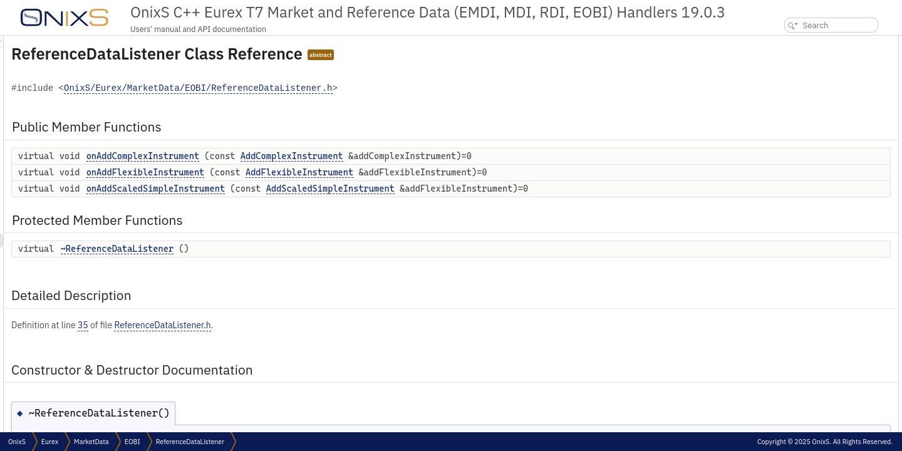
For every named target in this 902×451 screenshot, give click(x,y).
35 (239, 325)
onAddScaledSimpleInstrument (312, 189)
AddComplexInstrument (448, 156)
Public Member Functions (807, 42)
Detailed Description (798, 125)
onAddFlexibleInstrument (302, 172)
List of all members (794, 221)
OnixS (17, 441)
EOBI (132, 441)
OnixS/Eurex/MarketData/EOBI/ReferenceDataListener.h (354, 89)
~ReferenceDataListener (273, 249)
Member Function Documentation (818, 166)
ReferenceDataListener (190, 441)
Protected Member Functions (813, 97)
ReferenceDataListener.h (319, 325)
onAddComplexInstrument (299, 156)
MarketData (91, 441)
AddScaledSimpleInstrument (487, 189)
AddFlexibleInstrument (456, 172)
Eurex (49, 441)
